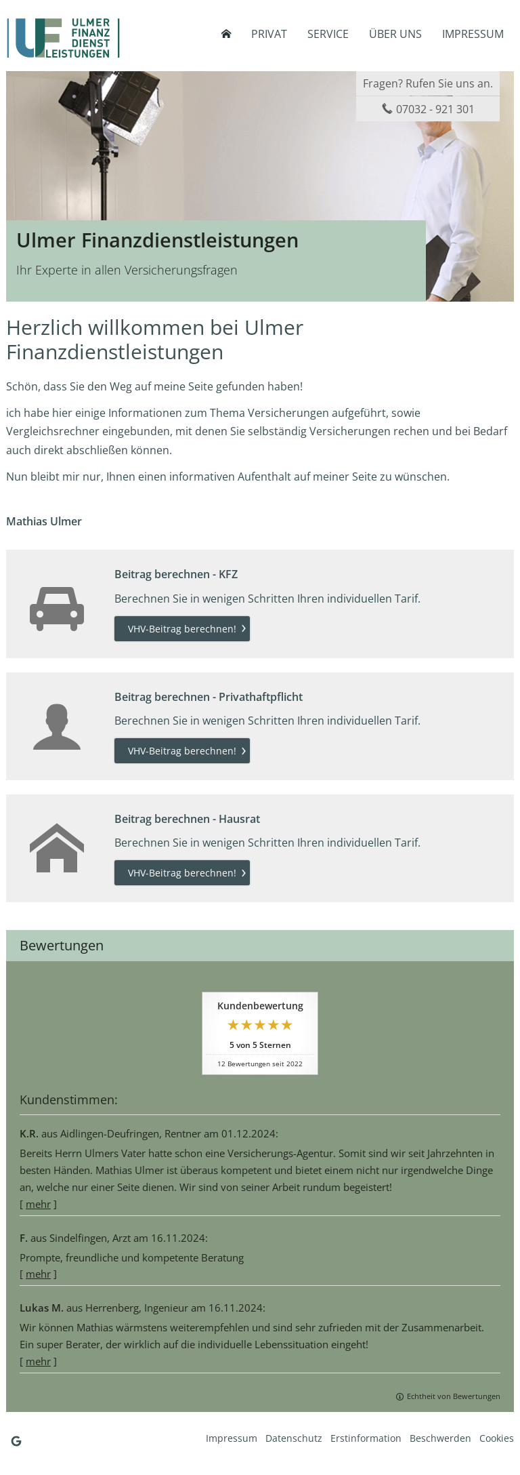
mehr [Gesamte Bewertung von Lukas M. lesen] (38, 1361)
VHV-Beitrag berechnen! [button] (182, 628)
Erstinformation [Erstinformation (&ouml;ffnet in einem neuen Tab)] (366, 1438)
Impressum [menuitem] (473, 33)
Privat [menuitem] (269, 33)
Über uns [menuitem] (395, 33)
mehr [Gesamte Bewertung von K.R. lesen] (38, 1204)
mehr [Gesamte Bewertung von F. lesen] (38, 1273)
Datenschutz (293, 1438)
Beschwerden (440, 1438)
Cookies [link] (496, 1438)
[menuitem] (226, 33)
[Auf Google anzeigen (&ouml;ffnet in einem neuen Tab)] (16, 1441)
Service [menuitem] (328, 33)
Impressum (231, 1438)
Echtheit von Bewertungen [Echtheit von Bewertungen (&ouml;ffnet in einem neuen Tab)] (453, 1396)
